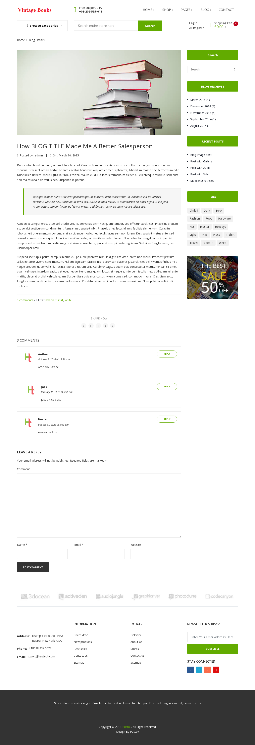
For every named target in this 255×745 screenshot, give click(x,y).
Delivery (135, 635)
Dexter (43, 419)
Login (193, 23)
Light (193, 234)
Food (209, 218)
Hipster (204, 226)
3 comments (25, 300)
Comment (23, 469)
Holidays (220, 226)
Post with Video (200, 174)
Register (198, 28)
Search (150, 26)
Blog (205, 10)
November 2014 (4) (202, 113)
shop (167, 10)
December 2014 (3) (202, 106)
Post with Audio (200, 168)
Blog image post (201, 155)
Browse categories (42, 25)
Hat (192, 226)
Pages (186, 10)
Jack (44, 387)
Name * (22, 545)
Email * (78, 545)
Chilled (194, 210)
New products (83, 642)
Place (216, 234)
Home (148, 10)
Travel (194, 243)
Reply (167, 353)
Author (43, 354)
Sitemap (79, 662)
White (222, 243)
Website (135, 545)
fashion (49, 300)
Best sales (80, 649)
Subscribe (213, 648)
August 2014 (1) (200, 126)
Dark (207, 210)
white (68, 300)
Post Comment (33, 567)
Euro (219, 210)
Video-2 (208, 243)
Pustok (126, 727)
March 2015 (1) (200, 100)
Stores (134, 649)
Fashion (195, 218)
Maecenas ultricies (202, 181)
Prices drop (81, 635)
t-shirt (59, 300)
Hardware (224, 218)
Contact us (81, 655)
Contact (226, 10)
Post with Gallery (201, 161)
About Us (136, 642)
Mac (204, 234)
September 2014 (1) (203, 119)
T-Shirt (230, 234)
